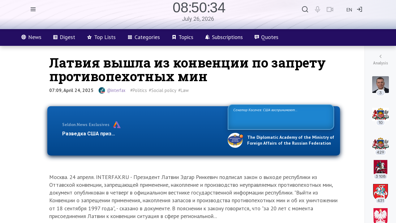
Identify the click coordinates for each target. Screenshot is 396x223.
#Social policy (162, 90)
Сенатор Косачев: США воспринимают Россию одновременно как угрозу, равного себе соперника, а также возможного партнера (280, 116)
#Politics (138, 90)
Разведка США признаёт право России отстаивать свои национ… (141, 134)
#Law (183, 90)
